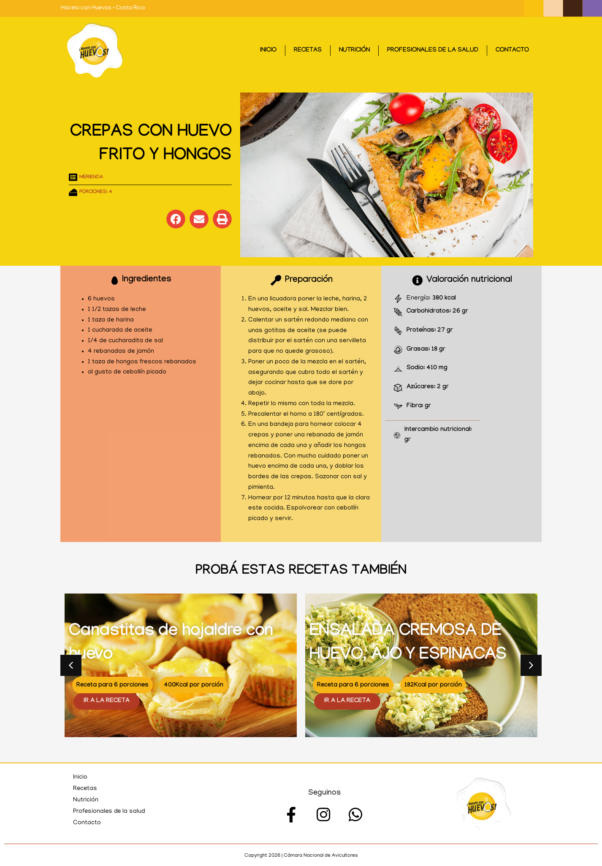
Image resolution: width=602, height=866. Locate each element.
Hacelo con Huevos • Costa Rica (103, 8)
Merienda (91, 177)
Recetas (308, 50)
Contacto (512, 50)
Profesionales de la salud (432, 50)
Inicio (268, 50)
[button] (175, 219)
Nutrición (354, 50)
